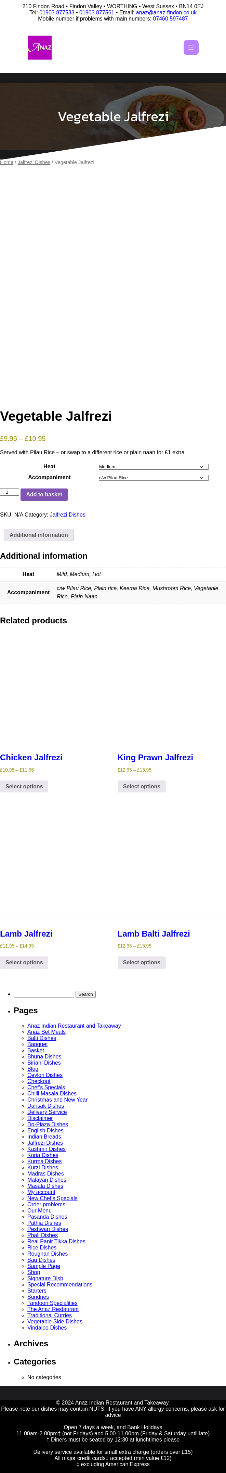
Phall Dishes (42, 1235)
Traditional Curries (49, 1315)
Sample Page (43, 1266)
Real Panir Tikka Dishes (56, 1241)
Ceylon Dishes (45, 1075)
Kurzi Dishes (42, 1167)
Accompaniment (49, 477)
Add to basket (44, 494)
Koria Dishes (42, 1155)
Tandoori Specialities (52, 1303)
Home (6, 162)
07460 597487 (170, 19)
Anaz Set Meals (46, 1032)
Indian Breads (44, 1137)
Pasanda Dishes (47, 1217)
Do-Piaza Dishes (47, 1124)
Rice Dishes (41, 1247)
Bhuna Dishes (44, 1056)
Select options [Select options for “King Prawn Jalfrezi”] (141, 786)
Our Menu (39, 1211)
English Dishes (45, 1130)
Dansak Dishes (45, 1106)
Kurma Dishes (44, 1161)
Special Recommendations (59, 1284)
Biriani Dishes (44, 1063)
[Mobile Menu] (191, 47)
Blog (32, 1069)
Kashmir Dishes (46, 1149)
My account (41, 1192)
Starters (36, 1291)
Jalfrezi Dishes (34, 162)
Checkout (39, 1081)
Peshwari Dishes (47, 1229)
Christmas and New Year (57, 1100)
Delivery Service (47, 1112)
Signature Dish (45, 1278)
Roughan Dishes (47, 1254)
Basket (35, 1050)
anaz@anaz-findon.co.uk (166, 12)
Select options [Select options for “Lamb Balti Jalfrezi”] (141, 962)
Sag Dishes (41, 1260)
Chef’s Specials (46, 1087)
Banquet (37, 1044)
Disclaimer (40, 1118)
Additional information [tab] (39, 535)
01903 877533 (56, 12)
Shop (33, 1272)
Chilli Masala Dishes (52, 1093)
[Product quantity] (9, 492)
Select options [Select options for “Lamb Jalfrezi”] (24, 962)
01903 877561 (96, 12)
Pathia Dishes (44, 1223)
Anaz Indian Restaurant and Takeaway (74, 1026)
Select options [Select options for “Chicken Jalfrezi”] (24, 786)
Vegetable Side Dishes (54, 1321)
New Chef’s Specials (52, 1198)
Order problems (46, 1204)
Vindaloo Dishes (47, 1328)
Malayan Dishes (46, 1180)
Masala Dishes (45, 1186)
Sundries (38, 1297)
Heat (49, 466)
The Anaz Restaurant (53, 1309)
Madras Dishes (45, 1174)
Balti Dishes (41, 1038)
